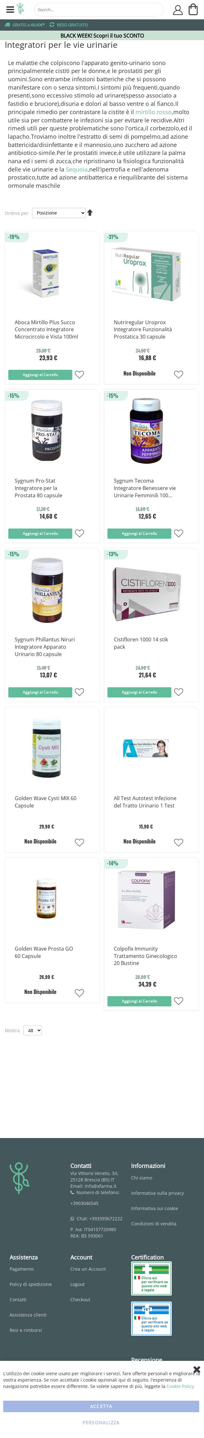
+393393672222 (105, 1218)
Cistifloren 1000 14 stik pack (141, 643)
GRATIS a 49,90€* (28, 25)
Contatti (18, 1299)
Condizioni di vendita (154, 1224)
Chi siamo (141, 1178)
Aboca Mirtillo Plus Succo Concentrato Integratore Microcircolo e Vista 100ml (46, 329)
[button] (79, 375)
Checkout (80, 1299)
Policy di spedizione (31, 1284)
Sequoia (77, 169)
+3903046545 (84, 1203)
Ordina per (16, 213)
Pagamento (22, 1269)
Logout (77, 1284)
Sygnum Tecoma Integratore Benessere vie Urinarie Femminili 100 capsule (145, 488)
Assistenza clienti (28, 1315)
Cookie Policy (180, 1386)
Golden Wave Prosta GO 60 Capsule (44, 952)
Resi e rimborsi (26, 1330)
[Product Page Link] (46, 309)
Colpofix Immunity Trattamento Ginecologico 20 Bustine (145, 956)
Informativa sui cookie (154, 1208)
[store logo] (20, 9)
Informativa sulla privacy (157, 1193)
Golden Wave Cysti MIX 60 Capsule (45, 802)
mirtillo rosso (154, 112)
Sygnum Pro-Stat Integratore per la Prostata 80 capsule (38, 488)
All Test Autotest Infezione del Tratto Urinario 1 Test (145, 802)
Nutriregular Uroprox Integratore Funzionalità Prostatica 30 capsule (143, 329)
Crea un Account (88, 1269)
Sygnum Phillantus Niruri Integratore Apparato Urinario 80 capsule (45, 647)
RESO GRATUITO (72, 25)
